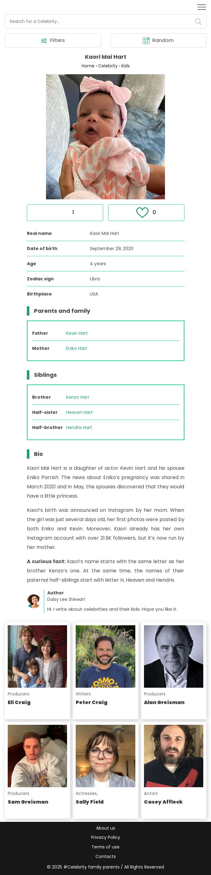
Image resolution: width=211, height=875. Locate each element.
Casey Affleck (163, 802)
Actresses (86, 794)
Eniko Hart (76, 349)
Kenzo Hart (77, 397)
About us (105, 828)
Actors (151, 794)
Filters (52, 41)
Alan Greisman (164, 702)
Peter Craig (92, 702)
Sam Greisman (28, 802)
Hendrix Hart (79, 428)
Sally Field (89, 802)
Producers (18, 694)
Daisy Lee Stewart (66, 600)
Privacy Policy (105, 837)
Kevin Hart (77, 333)
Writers (83, 694)
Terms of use (105, 847)
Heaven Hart (79, 413)
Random (158, 41)
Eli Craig (19, 702)
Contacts (105, 856)
